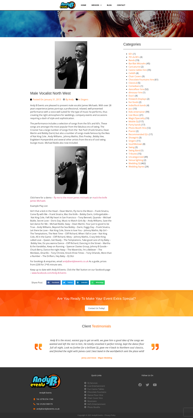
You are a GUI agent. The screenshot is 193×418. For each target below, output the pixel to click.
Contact (121, 5)
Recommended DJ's (138, 134)
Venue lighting (136, 160)
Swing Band (134, 150)
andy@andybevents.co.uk (75, 261)
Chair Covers (135, 76)
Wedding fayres (136, 166)
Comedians (134, 86)
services (96, 5)
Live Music (134, 115)
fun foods (133, 102)
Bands (132, 60)
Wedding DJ (134, 163)
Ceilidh (132, 73)
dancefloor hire (136, 89)
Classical (133, 82)
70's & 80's (134, 57)
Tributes (133, 153)
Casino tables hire (138, 69)
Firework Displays (137, 98)
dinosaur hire (135, 92)
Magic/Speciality (137, 118)
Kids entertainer (137, 111)
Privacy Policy (110, 415)
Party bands (135, 124)
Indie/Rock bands (137, 105)
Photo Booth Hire (137, 127)
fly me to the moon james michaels (71, 197)
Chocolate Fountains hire (141, 79)
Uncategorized (136, 156)
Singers (84, 99)
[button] (53, 282)
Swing (132, 147)
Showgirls (133, 137)
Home (83, 5)
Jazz (131, 108)
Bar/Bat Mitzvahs (137, 63)
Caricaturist (134, 66)
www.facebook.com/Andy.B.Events (49, 272)
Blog (109, 5)
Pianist (132, 131)
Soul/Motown (135, 144)
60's (131, 53)
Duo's (132, 95)
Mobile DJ (133, 121)
